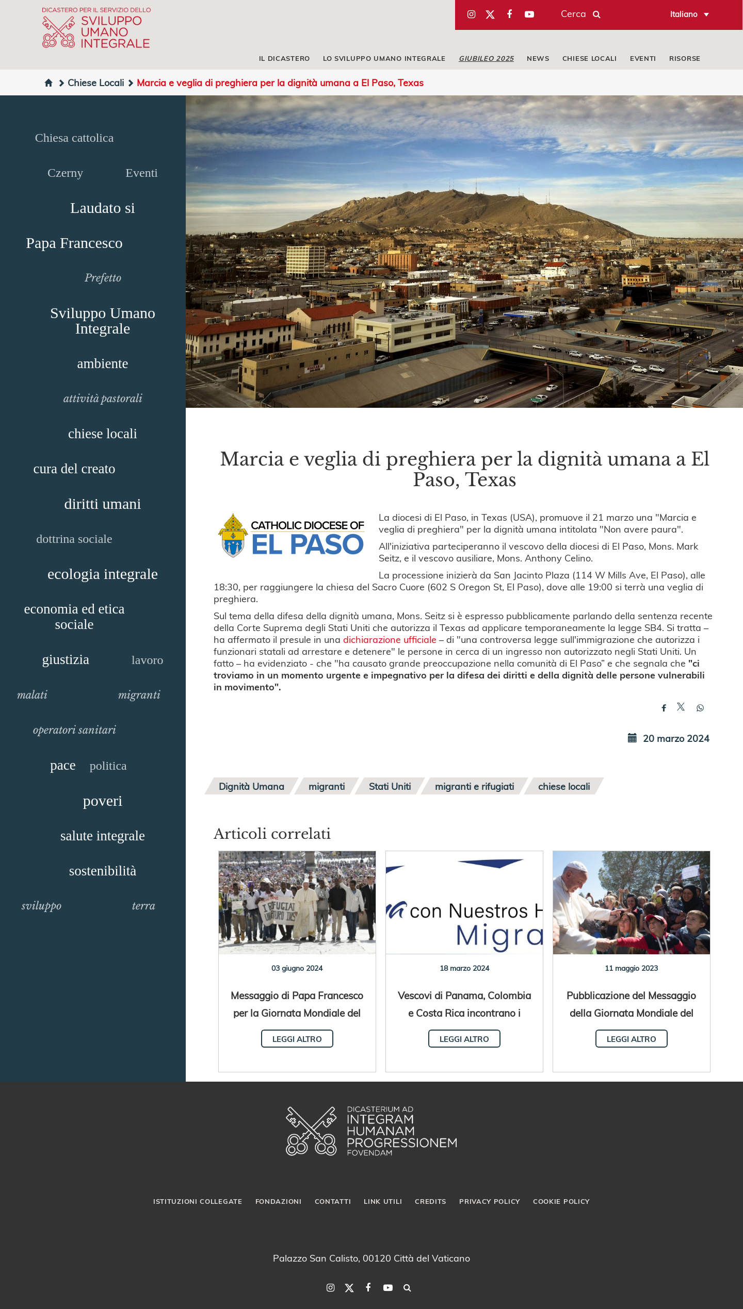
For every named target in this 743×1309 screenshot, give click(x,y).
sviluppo (41, 906)
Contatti (333, 1201)
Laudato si (102, 207)
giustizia (65, 659)
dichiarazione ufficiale (390, 639)
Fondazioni (278, 1201)
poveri (103, 800)
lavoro (147, 660)
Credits (430, 1201)
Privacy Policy (489, 1201)
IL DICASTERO (284, 58)
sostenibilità (103, 871)
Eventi (141, 172)
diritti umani (102, 503)
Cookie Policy (561, 1201)
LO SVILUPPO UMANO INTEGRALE (384, 58)
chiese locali (102, 433)
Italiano (684, 14)
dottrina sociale (74, 538)
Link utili (383, 1201)
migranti (139, 695)
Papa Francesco (74, 242)
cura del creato (75, 468)
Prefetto (103, 278)
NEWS (538, 58)
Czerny (65, 172)
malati (32, 695)
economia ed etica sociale (74, 616)
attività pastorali (102, 398)
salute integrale (102, 835)
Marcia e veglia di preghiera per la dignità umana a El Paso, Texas (275, 82)
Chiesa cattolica (74, 137)
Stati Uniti (390, 786)
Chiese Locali (90, 82)
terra (143, 906)
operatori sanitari (74, 730)
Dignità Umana (251, 786)
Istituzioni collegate (198, 1201)
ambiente (102, 363)
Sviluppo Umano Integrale (102, 320)
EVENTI (643, 58)
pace (62, 765)
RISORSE (685, 58)
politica (108, 765)
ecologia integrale (102, 573)
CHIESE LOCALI (589, 58)
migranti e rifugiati (474, 786)
